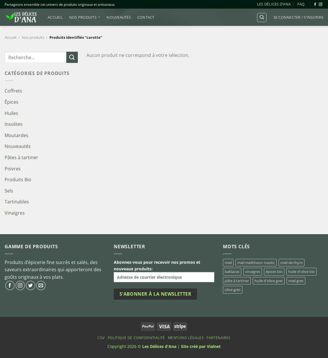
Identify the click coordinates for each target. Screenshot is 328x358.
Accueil (55, 17)
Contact (146, 17)
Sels (9, 191)
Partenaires (219, 337)
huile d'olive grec (268, 280)
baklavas (232, 271)
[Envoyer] (72, 57)
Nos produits (85, 17)
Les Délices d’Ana (274, 4)
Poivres (13, 168)
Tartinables (17, 202)
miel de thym (291, 262)
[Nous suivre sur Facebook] (315, 5)
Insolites (14, 124)
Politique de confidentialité (136, 337)
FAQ (301, 4)
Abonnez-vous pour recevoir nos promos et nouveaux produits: (164, 270)
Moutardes (16, 135)
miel (228, 262)
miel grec (296, 280)
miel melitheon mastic (256, 262)
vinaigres (252, 271)
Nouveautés (119, 17)
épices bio (274, 271)
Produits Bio (18, 179)
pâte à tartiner (237, 280)
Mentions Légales (186, 337)
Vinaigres (15, 213)
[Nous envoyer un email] (41, 285)
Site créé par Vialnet (201, 346)
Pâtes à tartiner (21, 157)
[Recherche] (262, 17)
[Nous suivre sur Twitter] (30, 285)
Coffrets (13, 91)
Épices (11, 102)
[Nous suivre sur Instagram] (320, 5)
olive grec (233, 289)
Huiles (11, 113)
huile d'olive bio (301, 271)
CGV (101, 337)
